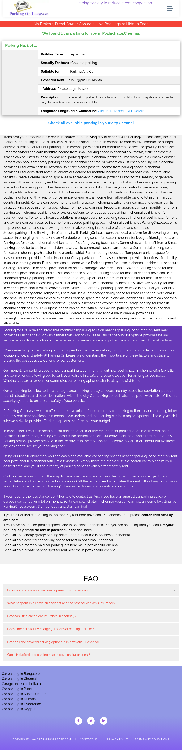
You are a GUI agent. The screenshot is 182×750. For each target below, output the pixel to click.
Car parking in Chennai (19, 679)
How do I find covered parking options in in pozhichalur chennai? (53, 642)
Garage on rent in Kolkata (21, 684)
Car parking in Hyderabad (21, 704)
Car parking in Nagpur (18, 709)
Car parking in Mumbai (19, 699)
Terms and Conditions (152, 739)
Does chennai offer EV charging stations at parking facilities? (50, 629)
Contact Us (89, 739)
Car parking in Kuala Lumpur (24, 694)
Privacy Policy (118, 739)
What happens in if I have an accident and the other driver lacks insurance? (61, 603)
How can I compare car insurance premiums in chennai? (47, 590)
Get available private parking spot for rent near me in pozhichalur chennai (59, 550)
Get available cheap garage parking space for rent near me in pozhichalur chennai (66, 535)
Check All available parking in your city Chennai (91, 123)
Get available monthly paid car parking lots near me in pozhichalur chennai (60, 545)
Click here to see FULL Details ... (122, 111)
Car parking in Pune (17, 689)
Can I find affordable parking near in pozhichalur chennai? (48, 655)
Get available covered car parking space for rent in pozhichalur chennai (58, 540)
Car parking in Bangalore (21, 674)
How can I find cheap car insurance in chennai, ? (41, 616)
